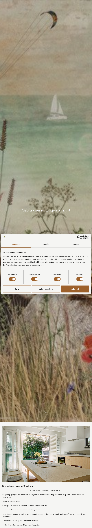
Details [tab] (46, 244)
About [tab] (76, 244)
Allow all (75, 289)
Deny (17, 289)
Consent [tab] (16, 244)
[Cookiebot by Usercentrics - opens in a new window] (78, 237)
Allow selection (46, 289)
